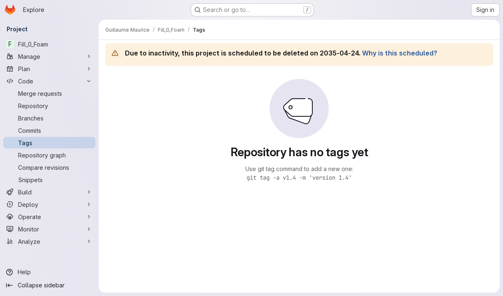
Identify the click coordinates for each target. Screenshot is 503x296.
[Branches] (49, 118)
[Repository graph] (49, 155)
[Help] (49, 272)
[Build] (49, 192)
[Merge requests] (49, 93)
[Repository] (49, 105)
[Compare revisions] (49, 167)
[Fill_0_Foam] (49, 44)
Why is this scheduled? (399, 53)
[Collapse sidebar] (49, 285)
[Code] (49, 81)
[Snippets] (49, 179)
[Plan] (49, 68)
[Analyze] (49, 241)
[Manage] (49, 56)
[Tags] (49, 142)
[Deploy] (49, 204)
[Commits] (49, 130)
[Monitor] (49, 229)
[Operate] (49, 216)
